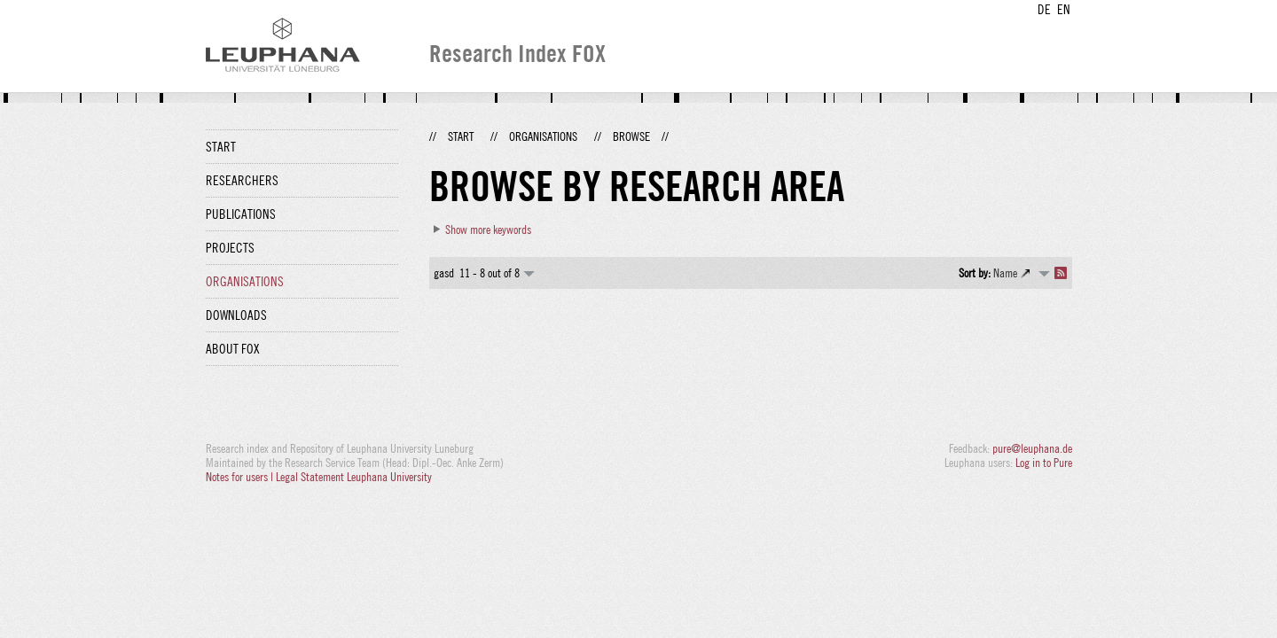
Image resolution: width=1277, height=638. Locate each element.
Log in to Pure (1043, 462)
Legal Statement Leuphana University (354, 477)
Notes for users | (241, 477)
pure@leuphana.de (1032, 448)
